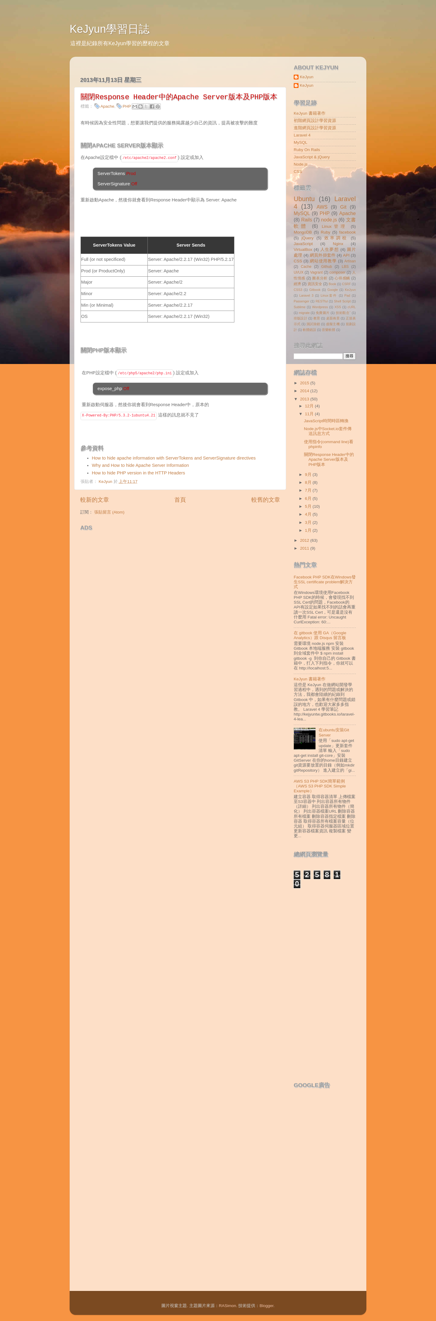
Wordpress (320, 307)
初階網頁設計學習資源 (315, 120)
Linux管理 (334, 226)
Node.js (301, 164)
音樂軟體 (328, 330)
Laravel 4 (302, 135)
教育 (316, 318)
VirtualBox (303, 249)
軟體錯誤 (309, 330)
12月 (310, 406)
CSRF (346, 284)
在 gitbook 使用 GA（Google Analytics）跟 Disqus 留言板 (320, 635)
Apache (107, 106)
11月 (310, 414)
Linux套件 (329, 295)
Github (326, 267)
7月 (308, 490)
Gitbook (314, 289)
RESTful (321, 301)
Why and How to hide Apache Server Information (140, 465)
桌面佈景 (333, 318)
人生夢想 (329, 249)
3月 (308, 522)
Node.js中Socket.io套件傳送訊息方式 (328, 431)
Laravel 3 (306, 295)
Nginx (338, 243)
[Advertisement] (151, 543)
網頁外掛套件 (322, 255)
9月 (308, 474)
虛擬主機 (333, 324)
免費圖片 (323, 313)
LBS (345, 267)
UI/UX (298, 272)
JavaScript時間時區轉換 (326, 421)
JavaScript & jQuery (312, 157)
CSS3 (298, 289)
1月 (308, 530)
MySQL (300, 142)
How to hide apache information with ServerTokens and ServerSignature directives (174, 458)
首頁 (180, 500)
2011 (305, 548)
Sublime (300, 307)
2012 (305, 540)
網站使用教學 (323, 261)
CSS (298, 171)
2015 (305, 383)
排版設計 (300, 318)
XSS (338, 307)
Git (343, 207)
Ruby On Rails (307, 149)
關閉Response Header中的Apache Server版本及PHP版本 (329, 459)
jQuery (308, 238)
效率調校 (336, 238)
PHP (127, 106)
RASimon (227, 1305)
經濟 (297, 284)
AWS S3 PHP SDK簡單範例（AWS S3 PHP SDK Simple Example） (320, 786)
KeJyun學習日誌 (110, 29)
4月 (308, 514)
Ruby (325, 232)
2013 (305, 399)
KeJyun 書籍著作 (309, 113)
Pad (347, 295)
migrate (304, 313)
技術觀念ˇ (343, 313)
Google (332, 289)
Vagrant (316, 272)
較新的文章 (94, 500)
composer (337, 272)
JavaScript (303, 243)
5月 (308, 506)
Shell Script (342, 301)
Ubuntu (304, 199)
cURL (352, 307)
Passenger (301, 301)
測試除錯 (313, 324)
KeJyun (306, 77)
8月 (308, 482)
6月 (308, 498)
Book (332, 284)
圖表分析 (320, 278)
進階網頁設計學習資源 (315, 128)
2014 (305, 391)
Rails (306, 219)
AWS (321, 207)
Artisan (350, 261)
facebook (347, 232)
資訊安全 (315, 284)
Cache (306, 267)
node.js (329, 219)
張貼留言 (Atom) (109, 512)
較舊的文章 (265, 500)
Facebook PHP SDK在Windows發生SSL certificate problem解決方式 (325, 582)
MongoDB (303, 232)
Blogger (266, 1305)
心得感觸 (342, 278)
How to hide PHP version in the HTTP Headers (138, 472)
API (346, 255)
